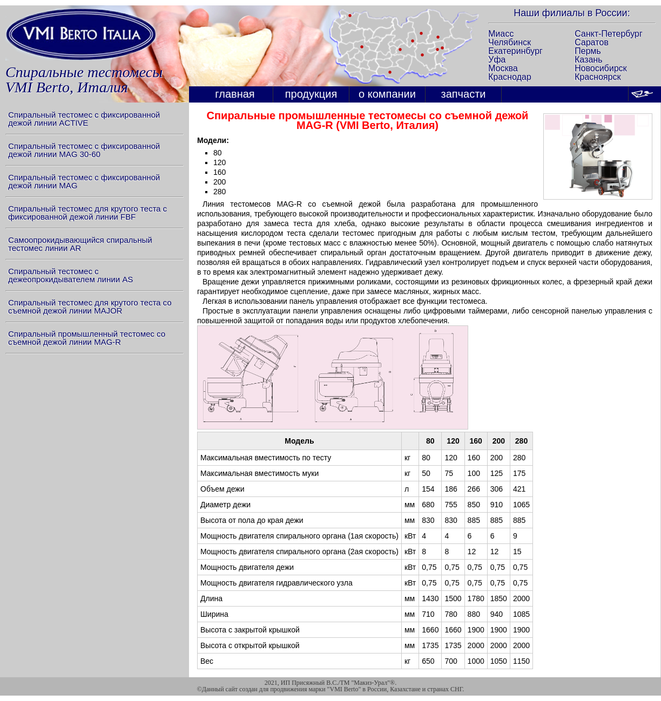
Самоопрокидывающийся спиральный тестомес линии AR (80, 244)
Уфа (496, 59)
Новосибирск (601, 68)
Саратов (592, 42)
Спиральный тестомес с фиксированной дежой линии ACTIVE (84, 118)
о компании (387, 94)
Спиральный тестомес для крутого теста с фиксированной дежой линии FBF (87, 212)
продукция (311, 94)
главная (234, 94)
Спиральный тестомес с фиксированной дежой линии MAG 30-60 (84, 150)
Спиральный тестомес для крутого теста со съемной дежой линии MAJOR (90, 306)
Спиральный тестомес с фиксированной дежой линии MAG (84, 181)
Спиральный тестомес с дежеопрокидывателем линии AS (70, 275)
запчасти (463, 94)
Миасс (501, 33)
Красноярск (597, 76)
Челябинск (509, 42)
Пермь (588, 51)
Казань (588, 59)
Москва (503, 68)
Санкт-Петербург (608, 33)
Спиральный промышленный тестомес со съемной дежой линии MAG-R (86, 337)
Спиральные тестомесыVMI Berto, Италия (84, 80)
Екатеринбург (515, 51)
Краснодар (509, 76)
